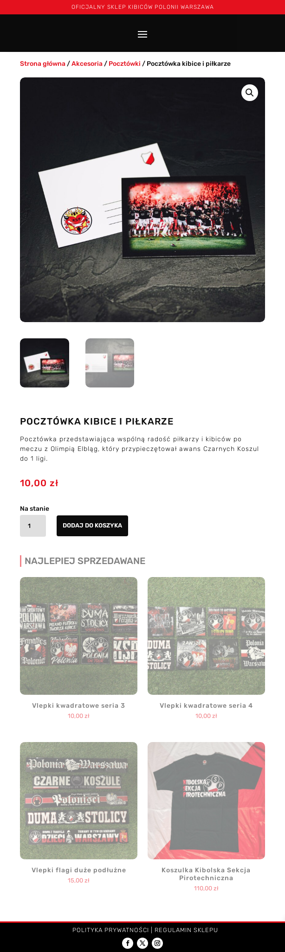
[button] (249, 92)
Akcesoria (87, 64)
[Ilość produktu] (33, 526)
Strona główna (42, 64)
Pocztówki (125, 64)
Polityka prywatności (110, 930)
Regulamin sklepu (186, 930)
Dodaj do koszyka (92, 525)
